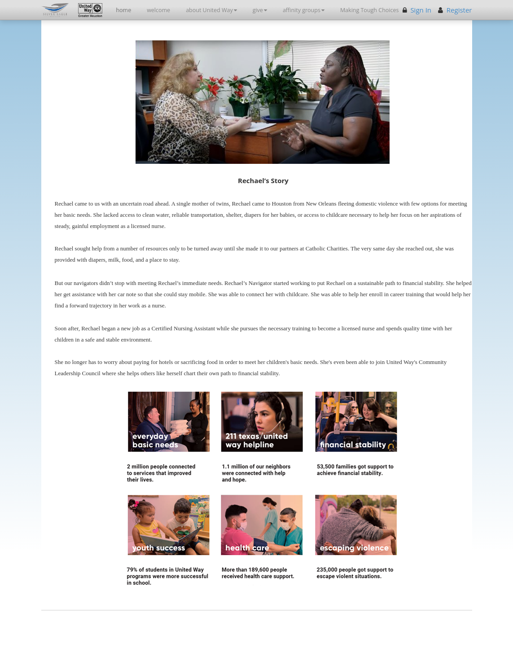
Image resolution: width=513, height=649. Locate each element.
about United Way (211, 10)
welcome (158, 10)
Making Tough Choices (369, 10)
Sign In (420, 9)
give (260, 10)
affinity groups (303, 10)
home (123, 10)
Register (459, 9)
